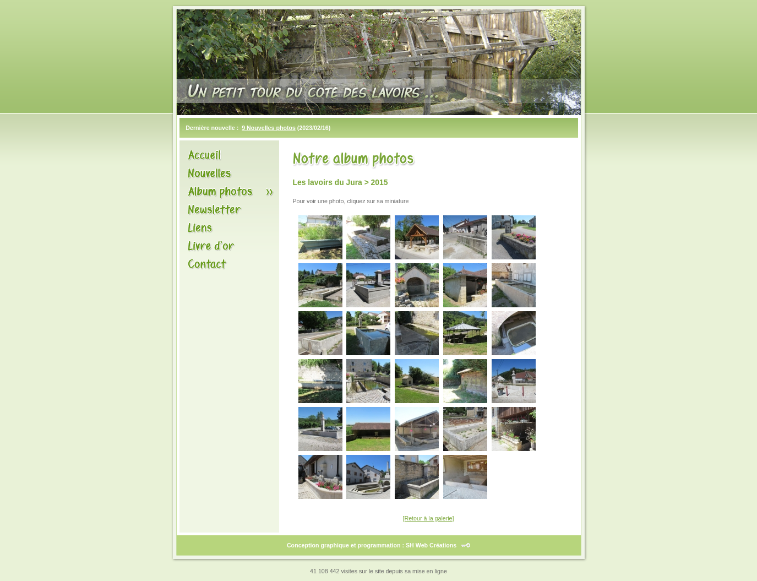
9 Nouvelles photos (269, 127)
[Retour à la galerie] (428, 518)
